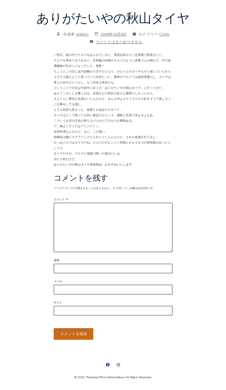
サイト (58, 302)
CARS (164, 34)
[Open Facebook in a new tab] (108, 365)
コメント (61, 199)
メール (58, 281)
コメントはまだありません (119, 41)
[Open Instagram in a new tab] (118, 365)
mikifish (82, 34)
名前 (56, 260)
